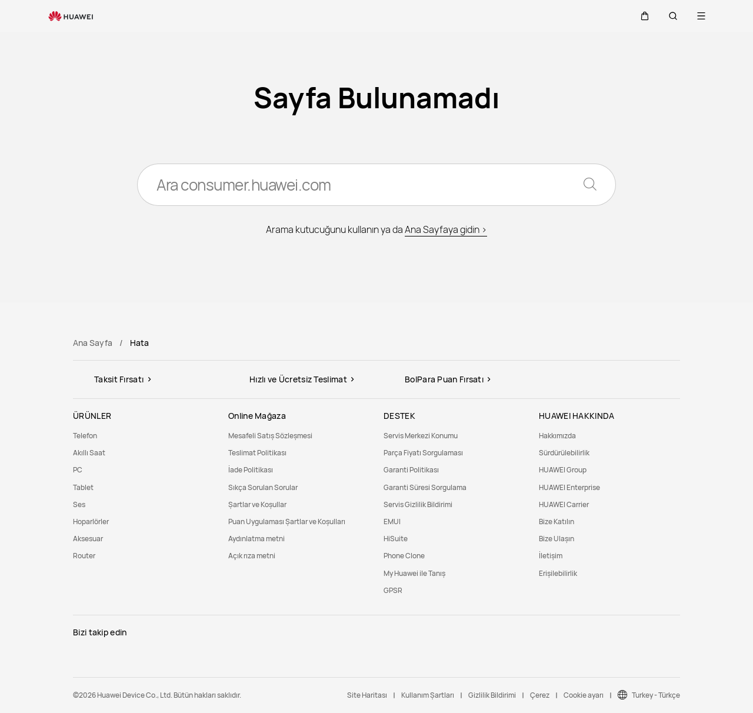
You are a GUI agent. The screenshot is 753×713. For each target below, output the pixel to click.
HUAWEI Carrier (564, 504)
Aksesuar (88, 539)
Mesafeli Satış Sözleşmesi (270, 436)
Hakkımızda (557, 436)
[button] (644, 16)
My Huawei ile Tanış (414, 573)
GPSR (393, 590)
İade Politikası (250, 470)
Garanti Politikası (411, 470)
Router (84, 556)
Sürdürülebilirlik (564, 453)
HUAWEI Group (563, 470)
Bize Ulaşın (556, 539)
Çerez (539, 695)
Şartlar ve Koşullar (257, 504)
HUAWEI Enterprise (569, 487)
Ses (79, 504)
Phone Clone (404, 556)
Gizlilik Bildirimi (492, 695)
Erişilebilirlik (558, 573)
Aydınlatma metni (256, 539)
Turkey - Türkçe (656, 695)
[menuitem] (143, 435)
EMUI (392, 522)
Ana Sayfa (92, 342)
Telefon (85, 436)
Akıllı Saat (89, 453)
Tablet (83, 487)
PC (77, 470)
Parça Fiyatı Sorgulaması (423, 453)
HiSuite (396, 539)
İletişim (550, 556)
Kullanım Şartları (427, 695)
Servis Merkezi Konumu (421, 436)
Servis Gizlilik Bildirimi (418, 504)
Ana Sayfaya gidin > (446, 229)
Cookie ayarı (584, 695)
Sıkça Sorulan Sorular (263, 487)
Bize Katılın (556, 522)
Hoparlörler (91, 522)
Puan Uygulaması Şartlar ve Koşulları (286, 522)
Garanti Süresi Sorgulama (425, 487)
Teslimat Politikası (257, 453)
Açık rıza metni (251, 556)
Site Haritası (367, 695)
